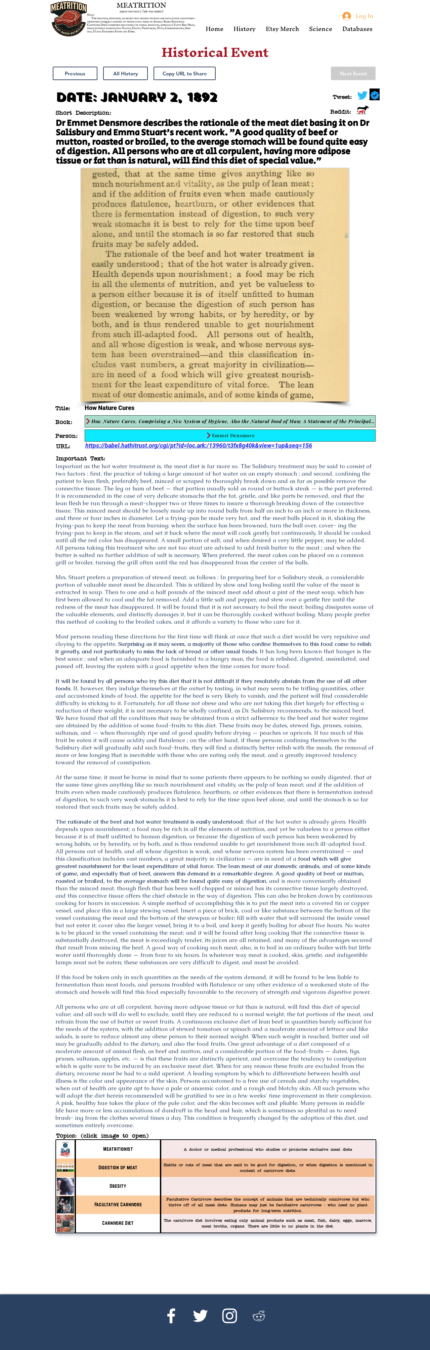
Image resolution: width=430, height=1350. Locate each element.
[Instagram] (230, 1316)
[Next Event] (353, 73)
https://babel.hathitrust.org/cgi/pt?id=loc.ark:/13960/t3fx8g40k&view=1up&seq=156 (198, 445)
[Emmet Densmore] (230, 435)
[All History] (125, 73)
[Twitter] (200, 1316)
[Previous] (75, 73)
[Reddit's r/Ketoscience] (259, 1316)
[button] (244, 29)
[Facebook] (171, 1316)
